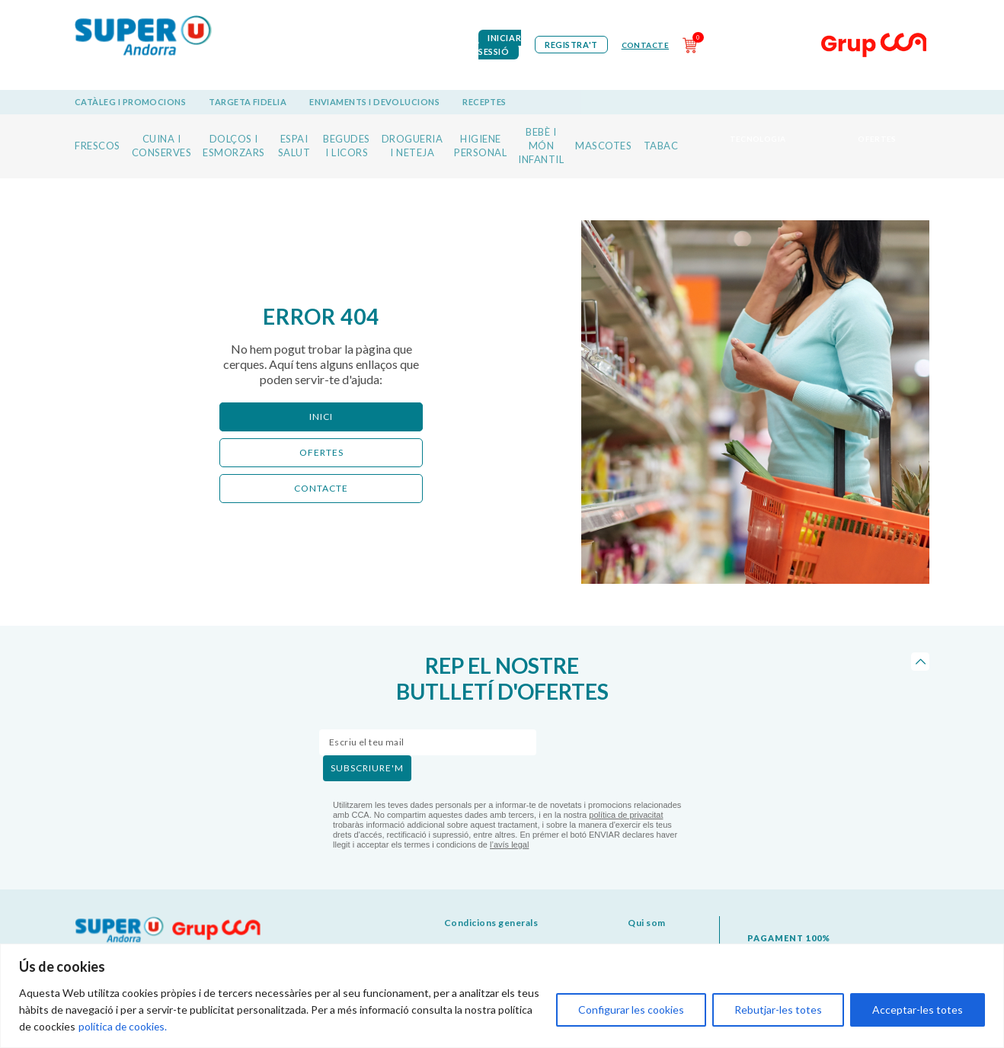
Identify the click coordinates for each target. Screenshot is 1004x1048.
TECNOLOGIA (758, 138)
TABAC (661, 145)
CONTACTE (321, 488)
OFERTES (877, 138)
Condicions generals (491, 922)
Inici (321, 416)
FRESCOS (97, 145)
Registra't (571, 45)
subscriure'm (367, 768)
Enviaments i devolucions (374, 102)
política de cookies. (123, 1026)
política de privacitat (626, 814)
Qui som (647, 922)
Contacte (645, 45)
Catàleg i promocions (130, 102)
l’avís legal (509, 844)
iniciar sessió (499, 44)
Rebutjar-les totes (778, 1009)
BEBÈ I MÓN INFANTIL (541, 145)
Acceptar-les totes (917, 1009)
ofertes (321, 452)
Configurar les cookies (631, 1009)
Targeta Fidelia (247, 102)
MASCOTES (603, 145)
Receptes (484, 102)
